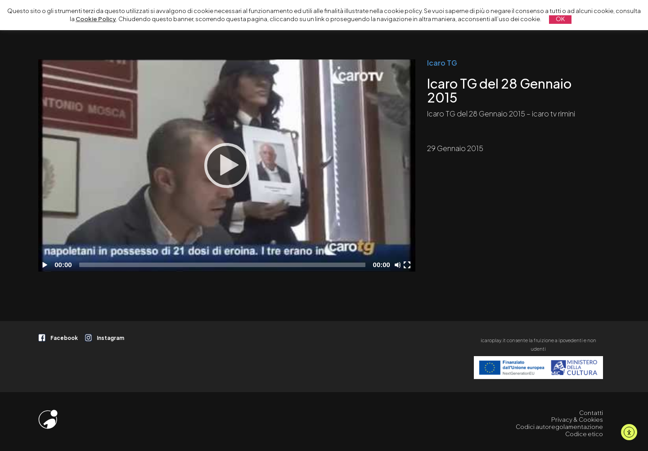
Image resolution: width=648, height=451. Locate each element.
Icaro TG (442, 62)
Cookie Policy (96, 18)
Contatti (591, 412)
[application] (226, 165)
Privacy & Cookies (577, 419)
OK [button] (560, 18)
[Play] (226, 165)
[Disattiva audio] (399, 264)
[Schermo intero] (408, 264)
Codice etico (584, 434)
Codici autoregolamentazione (559, 426)
